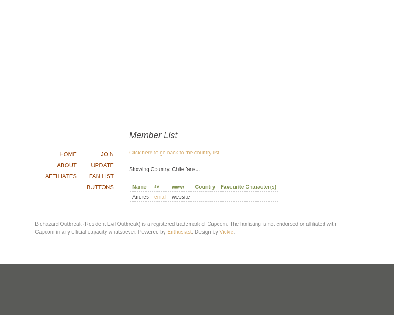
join (107, 154)
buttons (100, 187)
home (68, 154)
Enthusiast (179, 232)
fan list (101, 176)
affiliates (61, 176)
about (67, 165)
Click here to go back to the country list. (175, 153)
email (160, 197)
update (102, 165)
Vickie (226, 232)
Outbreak (197, 63)
